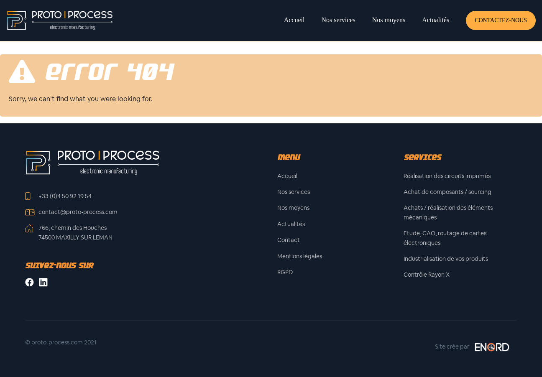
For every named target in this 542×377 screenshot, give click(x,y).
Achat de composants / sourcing (447, 192)
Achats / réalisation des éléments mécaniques (448, 212)
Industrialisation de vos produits (446, 258)
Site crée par (472, 347)
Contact (288, 240)
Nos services (338, 19)
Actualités (435, 19)
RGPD (285, 272)
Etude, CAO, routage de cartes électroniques (445, 237)
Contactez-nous (501, 20)
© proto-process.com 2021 (61, 342)
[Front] (92, 162)
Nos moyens (389, 19)
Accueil (294, 19)
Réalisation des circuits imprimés (447, 176)
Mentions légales (299, 256)
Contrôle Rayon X (427, 274)
